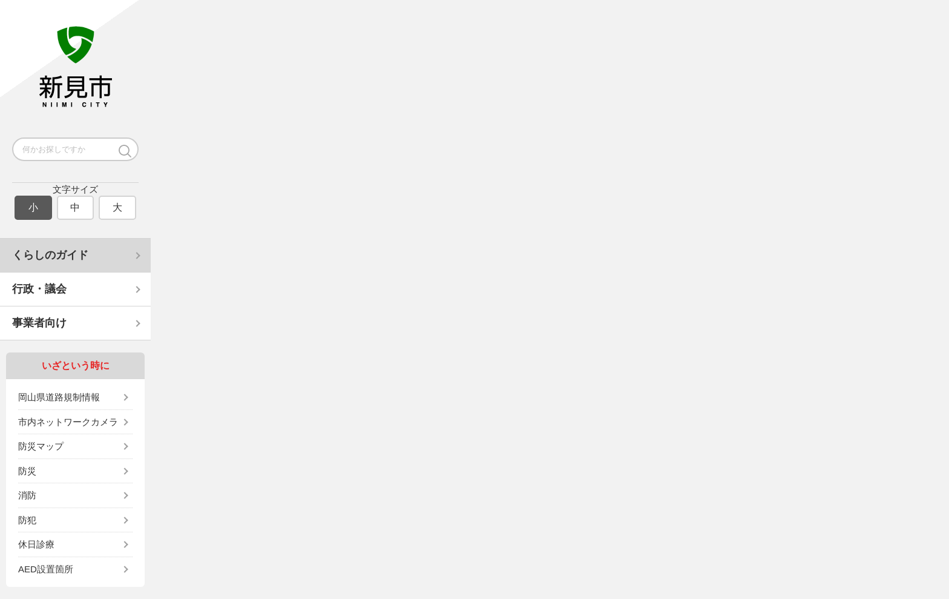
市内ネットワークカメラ (68, 422)
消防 (27, 495)
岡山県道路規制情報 (59, 397)
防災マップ (41, 446)
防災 (27, 471)
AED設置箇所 (45, 569)
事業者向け (39, 323)
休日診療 (36, 544)
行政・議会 (39, 289)
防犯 (27, 520)
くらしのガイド (50, 255)
